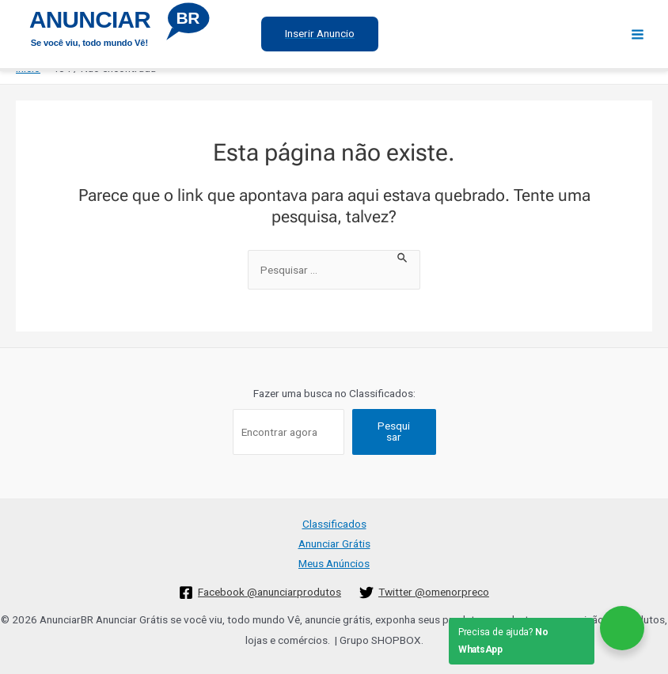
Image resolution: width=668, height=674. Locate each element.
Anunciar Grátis (334, 543)
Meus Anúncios (334, 563)
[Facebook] (260, 592)
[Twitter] (424, 592)
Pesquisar (394, 431)
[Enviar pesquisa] (402, 256)
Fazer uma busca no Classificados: (334, 393)
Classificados (334, 523)
